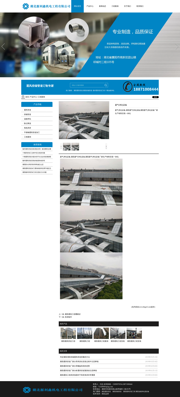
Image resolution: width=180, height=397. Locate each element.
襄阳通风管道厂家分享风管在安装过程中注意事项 (79, 361)
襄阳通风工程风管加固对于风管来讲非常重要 (77, 375)
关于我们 (127, 6)
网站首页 (77, 6)
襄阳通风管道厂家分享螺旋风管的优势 (75, 366)
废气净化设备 (65, 157)
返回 (155, 97)
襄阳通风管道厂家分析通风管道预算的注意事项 (78, 371)
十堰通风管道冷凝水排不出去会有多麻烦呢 (36, 157)
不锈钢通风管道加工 (32, 132)
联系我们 (140, 6)
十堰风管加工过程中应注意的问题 (33, 153)
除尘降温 (27, 123)
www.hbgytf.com (145, 307)
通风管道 (27, 110)
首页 (27, 97)
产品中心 (90, 6)
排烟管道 (27, 114)
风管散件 (68, 317)
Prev (1, 43)
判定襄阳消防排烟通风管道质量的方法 (75, 357)
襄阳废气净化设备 (78, 157)
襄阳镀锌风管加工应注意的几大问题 (34, 172)
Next (175, 43)
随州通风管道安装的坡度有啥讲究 (33, 161)
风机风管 (27, 128)
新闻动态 (102, 6)
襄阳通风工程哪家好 (73, 314)
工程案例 (115, 6)
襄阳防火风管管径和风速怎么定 (33, 164)
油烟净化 (27, 119)
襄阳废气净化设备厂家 (94, 157)
